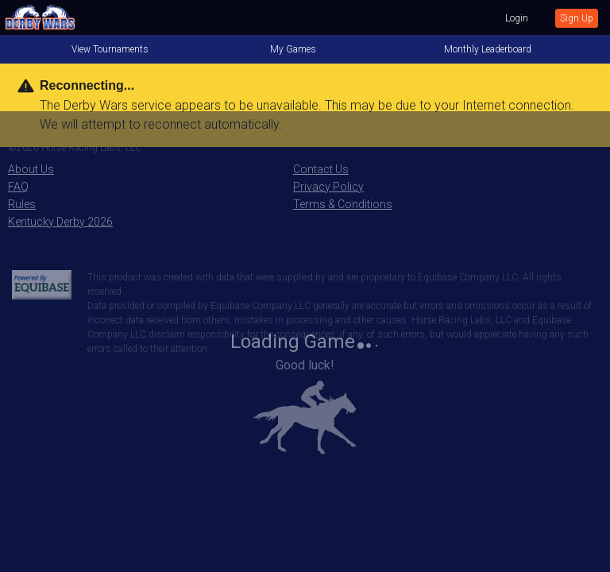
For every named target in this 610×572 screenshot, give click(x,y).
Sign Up (576, 18)
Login (516, 18)
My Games (293, 49)
